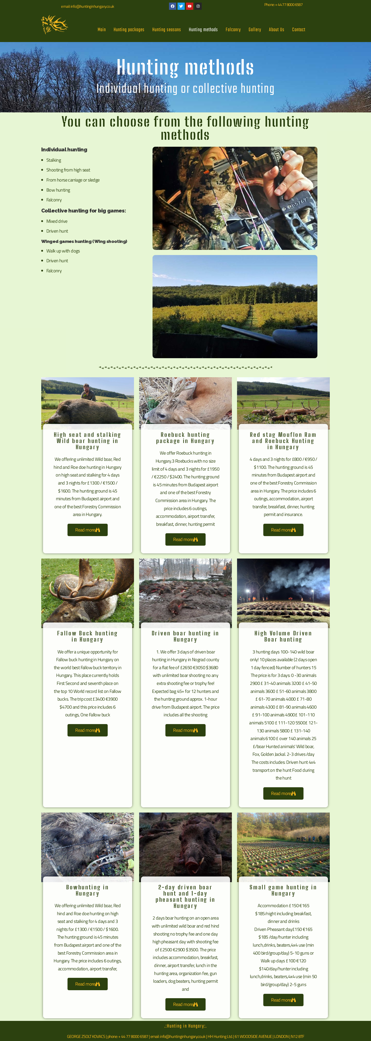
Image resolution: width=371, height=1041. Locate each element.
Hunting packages (129, 30)
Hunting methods (203, 30)
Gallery (255, 30)
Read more (87, 529)
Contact (298, 30)
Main (102, 30)
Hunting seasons (166, 30)
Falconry (233, 30)
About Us (276, 30)
